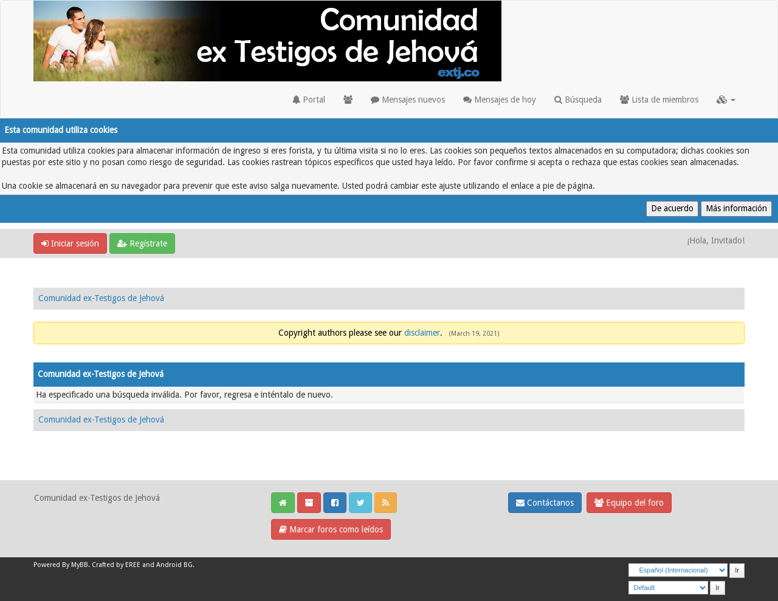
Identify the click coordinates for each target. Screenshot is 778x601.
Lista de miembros (659, 99)
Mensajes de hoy (499, 99)
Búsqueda (578, 99)
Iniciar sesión (70, 243)
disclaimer (422, 333)
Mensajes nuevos (408, 99)
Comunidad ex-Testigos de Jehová (101, 298)
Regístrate (142, 243)
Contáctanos (545, 503)
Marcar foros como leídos (331, 529)
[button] (726, 99)
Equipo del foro (629, 503)
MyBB (79, 565)
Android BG (174, 565)
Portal (308, 99)
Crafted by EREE (116, 565)
